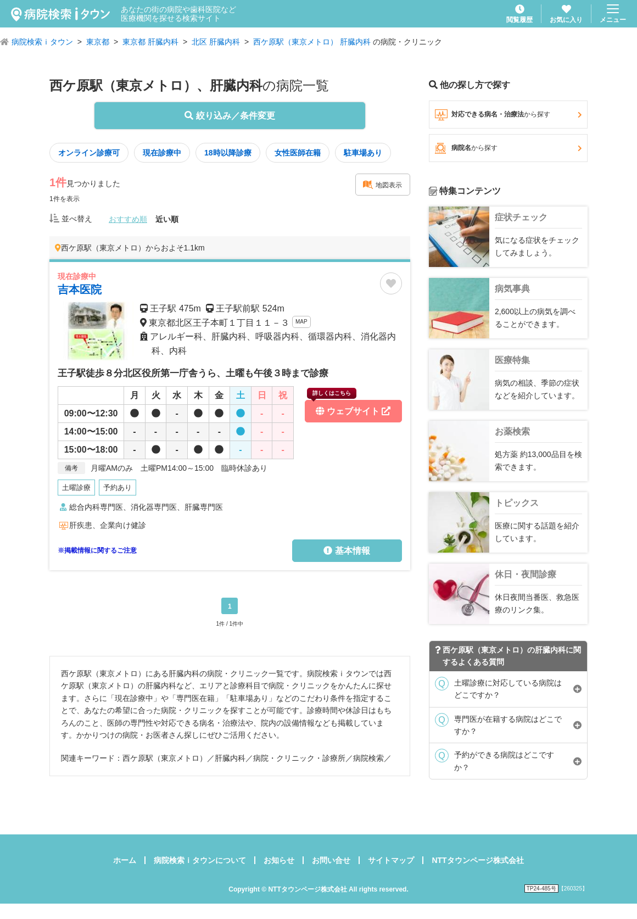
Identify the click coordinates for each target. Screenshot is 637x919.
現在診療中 (162, 152)
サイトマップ (391, 860)
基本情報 (346, 550)
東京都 (97, 41)
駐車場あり (363, 152)
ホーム (124, 860)
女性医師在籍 (298, 152)
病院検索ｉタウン (42, 41)
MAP (301, 322)
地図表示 (382, 184)
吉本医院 (80, 289)
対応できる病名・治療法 (508, 114)
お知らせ (279, 860)
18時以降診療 (228, 152)
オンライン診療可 (89, 152)
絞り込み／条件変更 (230, 115)
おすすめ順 (128, 219)
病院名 (508, 148)
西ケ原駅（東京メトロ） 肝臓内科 (312, 41)
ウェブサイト (348, 408)
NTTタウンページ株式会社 (477, 860)
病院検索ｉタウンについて (200, 860)
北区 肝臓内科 (216, 41)
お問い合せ (331, 860)
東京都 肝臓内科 (150, 41)
